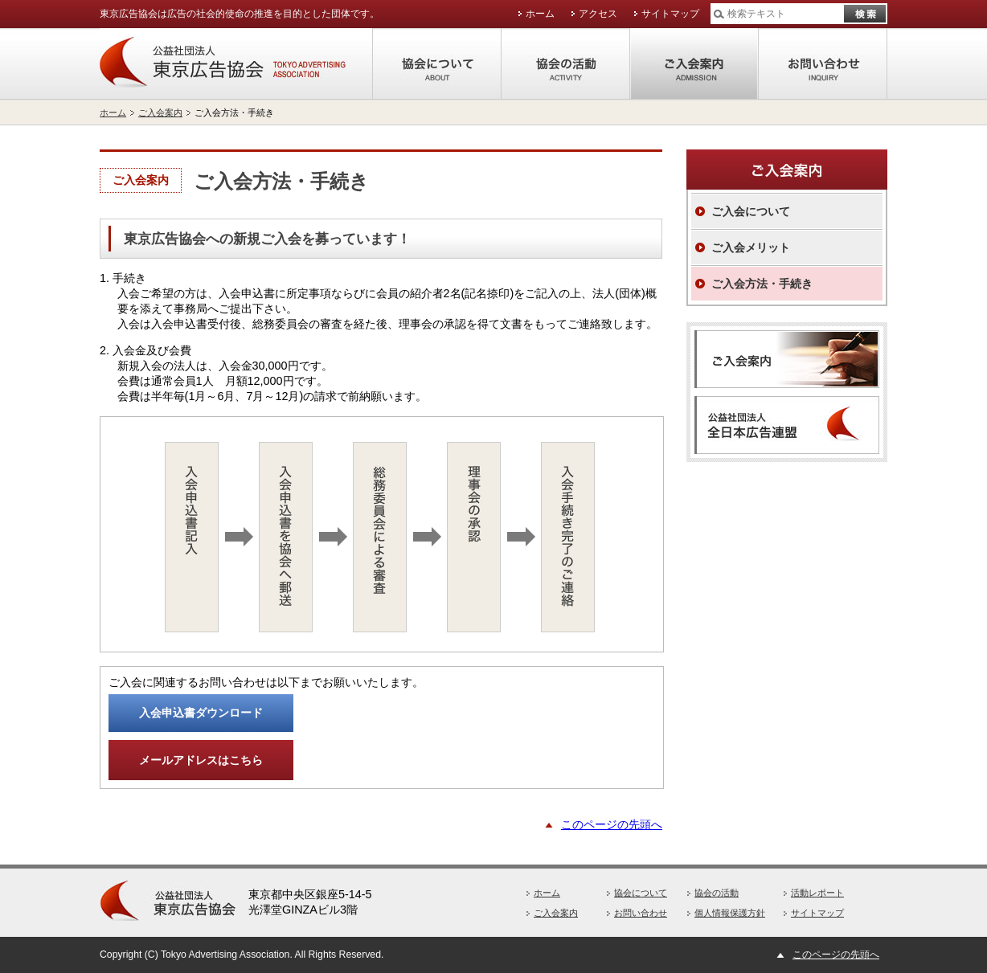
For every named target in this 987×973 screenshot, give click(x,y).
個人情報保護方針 (729, 913)
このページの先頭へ (611, 824)
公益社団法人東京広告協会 (236, 64)
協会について (437, 64)
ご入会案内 (694, 64)
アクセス (598, 13)
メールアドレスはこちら (201, 760)
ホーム (540, 13)
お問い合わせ (823, 64)
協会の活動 (566, 64)
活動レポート (817, 892)
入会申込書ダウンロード (201, 712)
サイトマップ (670, 13)
